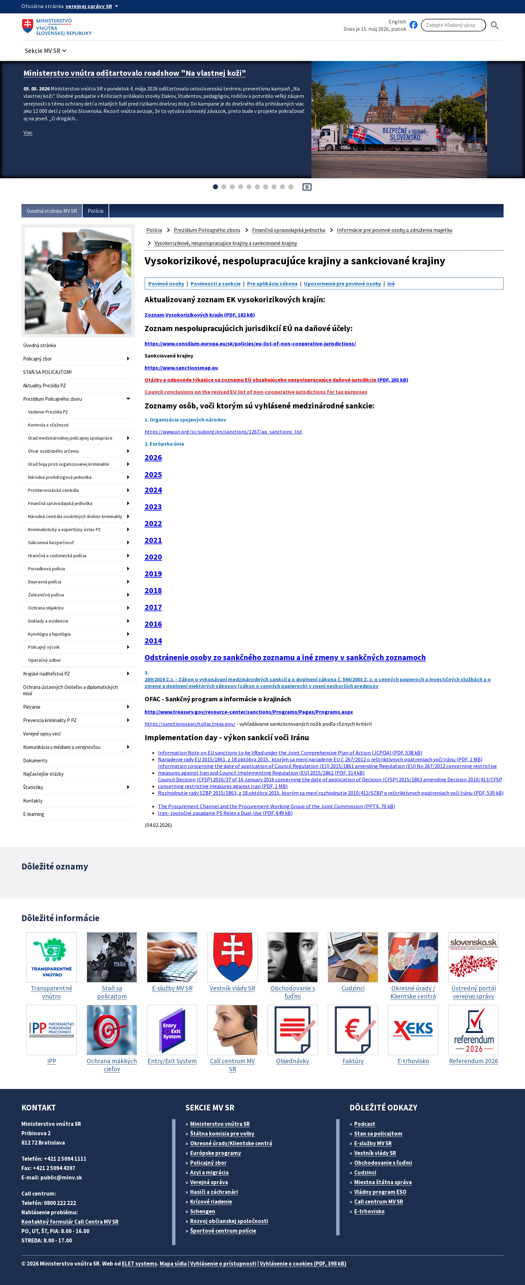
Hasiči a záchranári (214, 1192)
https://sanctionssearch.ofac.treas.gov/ (190, 723)
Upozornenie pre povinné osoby (342, 283)
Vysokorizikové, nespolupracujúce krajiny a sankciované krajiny (226, 243)
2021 (153, 540)
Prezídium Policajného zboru (52, 399)
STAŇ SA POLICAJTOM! (47, 372)
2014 (153, 641)
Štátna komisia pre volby (222, 1133)
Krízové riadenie (211, 1201)
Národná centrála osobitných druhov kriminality (75, 516)
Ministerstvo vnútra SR (220, 1124)
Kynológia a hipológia (49, 634)
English (397, 21)
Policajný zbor (37, 359)
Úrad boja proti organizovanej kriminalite (68, 464)
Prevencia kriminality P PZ (50, 720)
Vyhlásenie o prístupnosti (223, 1263)
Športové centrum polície (223, 1230)
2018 (153, 590)
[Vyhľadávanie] (453, 25)
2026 (153, 457)
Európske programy (215, 1153)
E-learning (33, 814)
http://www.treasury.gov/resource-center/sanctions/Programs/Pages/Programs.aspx (249, 711)
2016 (153, 624)
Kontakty (33, 800)
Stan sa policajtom (378, 1133)
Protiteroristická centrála (53, 490)
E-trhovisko (369, 1211)
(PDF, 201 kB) (276, 379)
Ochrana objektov (46, 608)
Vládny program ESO (380, 1192)
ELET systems (139, 1263)
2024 (153, 490)
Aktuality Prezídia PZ (44, 385)
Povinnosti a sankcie (216, 283)
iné (391, 283)
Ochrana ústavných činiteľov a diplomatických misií (70, 690)
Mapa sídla (173, 1263)
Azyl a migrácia (209, 1172)
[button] (46, 48)
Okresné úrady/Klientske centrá (231, 1143)
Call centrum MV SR (378, 1201)
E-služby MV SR (373, 1143)
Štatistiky (33, 787)
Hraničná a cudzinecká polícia (57, 556)
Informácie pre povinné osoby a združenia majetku (394, 230)
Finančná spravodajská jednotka (60, 503)
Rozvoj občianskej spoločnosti (229, 1221)
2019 (153, 574)
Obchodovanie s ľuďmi (383, 1162)
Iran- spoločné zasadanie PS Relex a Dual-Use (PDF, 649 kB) (225, 813)
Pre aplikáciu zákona (272, 283)
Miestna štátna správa (383, 1182)
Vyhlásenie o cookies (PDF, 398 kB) (303, 1263)
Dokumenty (35, 760)
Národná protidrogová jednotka (59, 477)
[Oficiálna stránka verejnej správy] (93, 6)
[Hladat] (495, 25)
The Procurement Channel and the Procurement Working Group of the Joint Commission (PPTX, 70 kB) (276, 806)
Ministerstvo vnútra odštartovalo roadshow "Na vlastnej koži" (134, 73)
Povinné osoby (166, 283)
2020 (153, 557)
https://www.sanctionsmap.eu (181, 367)
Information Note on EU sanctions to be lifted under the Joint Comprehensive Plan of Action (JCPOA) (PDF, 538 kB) (290, 752)
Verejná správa (209, 1182)
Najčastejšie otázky (43, 774)
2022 (153, 523)
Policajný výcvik (44, 647)
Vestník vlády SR (375, 1153)
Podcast (364, 1124)
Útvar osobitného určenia (53, 451)
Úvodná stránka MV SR (51, 210)
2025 (153, 474)
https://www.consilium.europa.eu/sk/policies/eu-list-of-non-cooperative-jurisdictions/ (250, 343)
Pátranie (32, 707)
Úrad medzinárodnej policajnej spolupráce (70, 438)
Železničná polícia (46, 595)
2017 (153, 607)
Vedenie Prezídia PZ (48, 412)
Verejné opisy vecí (42, 733)
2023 (153, 507)
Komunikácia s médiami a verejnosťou (61, 747)
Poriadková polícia (46, 569)
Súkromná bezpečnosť (51, 542)
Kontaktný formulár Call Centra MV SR (70, 1221)
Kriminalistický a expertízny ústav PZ (64, 529)
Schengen (202, 1211)
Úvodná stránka (39, 345)
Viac (27, 132)
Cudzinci (365, 1172)
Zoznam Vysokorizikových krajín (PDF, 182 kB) (200, 314)
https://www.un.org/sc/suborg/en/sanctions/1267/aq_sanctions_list (223, 431)
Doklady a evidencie (48, 621)
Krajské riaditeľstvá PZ (46, 673)
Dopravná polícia (44, 582)
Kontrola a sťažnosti (48, 425)
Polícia (95, 210)
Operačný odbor (44, 660)
